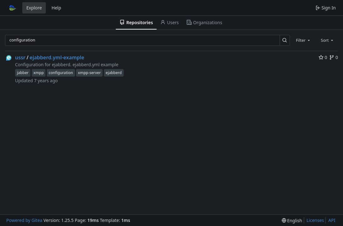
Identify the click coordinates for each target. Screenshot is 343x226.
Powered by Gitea (24, 220)
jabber (23, 72)
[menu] (292, 220)
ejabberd (114, 72)
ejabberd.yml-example (56, 57)
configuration (61, 72)
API (331, 220)
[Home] (12, 7)
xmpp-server (89, 72)
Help (56, 8)
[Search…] (285, 40)
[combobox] (303, 40)
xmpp (39, 72)
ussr (20, 57)
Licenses (315, 220)
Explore (34, 8)
